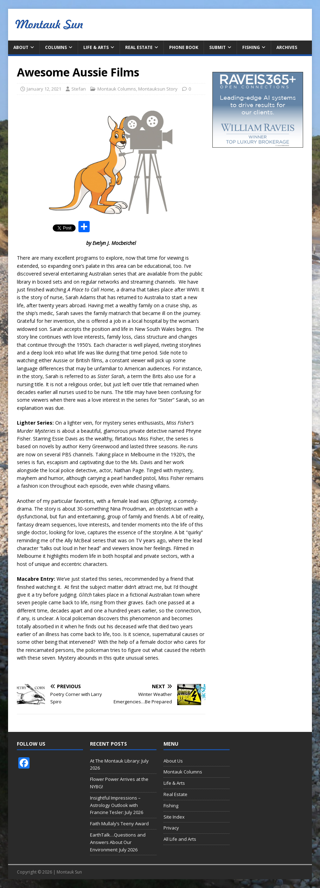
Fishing (251, 47)
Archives (286, 47)
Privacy (171, 828)
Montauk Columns (116, 89)
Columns (56, 47)
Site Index (174, 817)
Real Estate (139, 47)
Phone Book (183, 47)
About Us (173, 761)
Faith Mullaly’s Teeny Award (119, 823)
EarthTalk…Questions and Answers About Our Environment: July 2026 (118, 842)
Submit (217, 47)
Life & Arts (96, 47)
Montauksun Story (158, 89)
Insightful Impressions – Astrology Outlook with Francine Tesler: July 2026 (116, 805)
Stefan (78, 89)
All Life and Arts (180, 839)
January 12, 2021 (44, 89)
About (20, 47)
